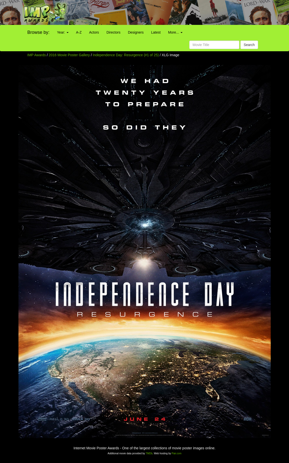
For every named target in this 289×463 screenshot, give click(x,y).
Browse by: (38, 32)
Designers (136, 32)
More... (175, 32)
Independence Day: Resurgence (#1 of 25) (126, 55)
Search (249, 45)
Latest (156, 32)
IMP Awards (36, 55)
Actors (94, 32)
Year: (63, 32)
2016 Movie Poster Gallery (69, 55)
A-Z (79, 32)
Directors (113, 32)
